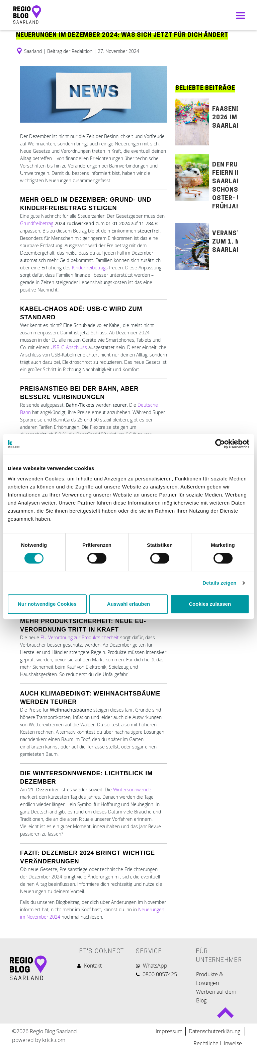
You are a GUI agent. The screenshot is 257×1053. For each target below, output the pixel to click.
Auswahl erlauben (128, 604)
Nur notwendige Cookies (47, 604)
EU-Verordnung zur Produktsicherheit (80, 637)
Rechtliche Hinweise (217, 1043)
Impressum (169, 1031)
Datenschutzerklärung (215, 1031)
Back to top (225, 1015)
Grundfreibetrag (36, 223)
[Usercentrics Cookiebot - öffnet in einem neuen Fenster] (220, 444)
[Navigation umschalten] (239, 15)
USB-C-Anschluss (69, 347)
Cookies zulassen (210, 604)
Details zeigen (219, 583)
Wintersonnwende (132, 789)
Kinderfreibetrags (90, 267)
